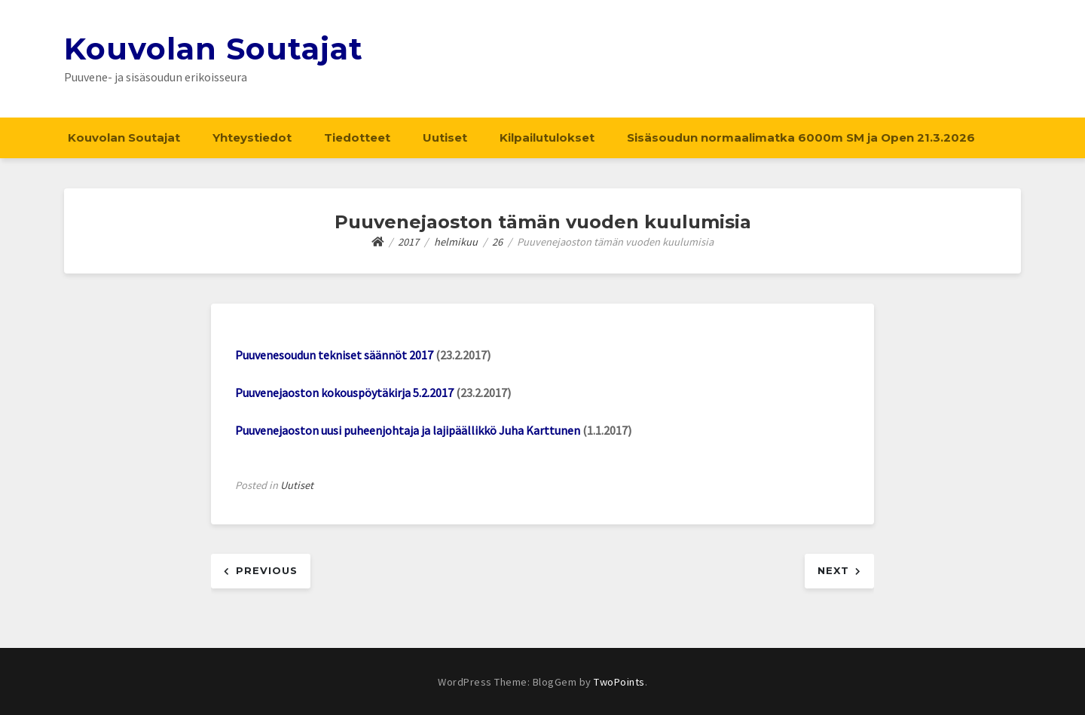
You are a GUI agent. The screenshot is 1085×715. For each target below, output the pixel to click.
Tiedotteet (357, 137)
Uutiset (445, 137)
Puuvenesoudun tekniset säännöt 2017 (334, 354)
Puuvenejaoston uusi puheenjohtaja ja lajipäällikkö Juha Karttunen (407, 430)
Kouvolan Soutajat (213, 48)
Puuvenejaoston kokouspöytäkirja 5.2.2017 (344, 392)
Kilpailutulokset (547, 137)
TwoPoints (619, 682)
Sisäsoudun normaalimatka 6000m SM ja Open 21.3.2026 (801, 137)
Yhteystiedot (252, 137)
